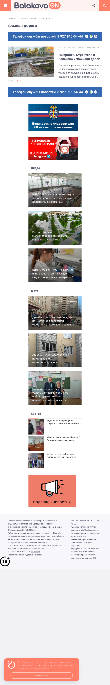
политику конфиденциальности (33, 669)
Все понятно (41, 675)
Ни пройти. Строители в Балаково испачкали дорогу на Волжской (79, 57)
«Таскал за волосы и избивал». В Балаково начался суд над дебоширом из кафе (63, 440)
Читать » (21, 80)
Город (88, 48)
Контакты (35, 552)
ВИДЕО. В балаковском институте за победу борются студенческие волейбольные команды (53, 198)
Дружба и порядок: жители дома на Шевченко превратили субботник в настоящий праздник (53, 321)
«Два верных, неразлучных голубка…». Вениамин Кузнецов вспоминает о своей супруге (63, 423)
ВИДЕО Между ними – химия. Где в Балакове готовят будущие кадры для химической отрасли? (52, 273)
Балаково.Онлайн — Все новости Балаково (37, 5)
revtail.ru (38, 555)
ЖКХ (93, 48)
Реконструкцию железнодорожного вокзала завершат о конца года (50, 236)
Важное (81, 48)
